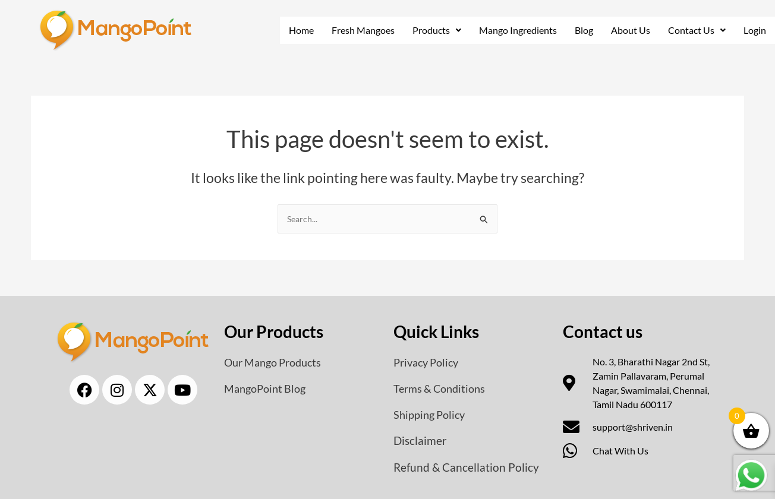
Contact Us (696, 30)
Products (434, 30)
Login (755, 30)
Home (295, 30)
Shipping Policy (432, 415)
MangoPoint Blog (268, 388)
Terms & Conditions (443, 388)
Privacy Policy (429, 362)
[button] (434, 30)
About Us (630, 30)
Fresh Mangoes (358, 30)
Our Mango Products (278, 362)
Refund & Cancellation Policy (467, 467)
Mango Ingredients (516, 30)
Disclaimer (420, 441)
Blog (583, 30)
